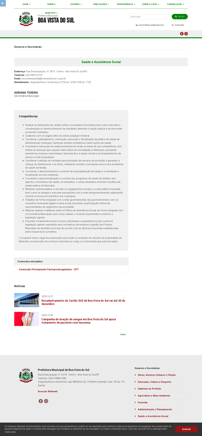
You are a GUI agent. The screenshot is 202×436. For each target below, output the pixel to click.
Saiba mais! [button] (10, 431)
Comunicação (175, 4)
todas (123, 335)
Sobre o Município (51, 6)
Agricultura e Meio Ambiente (152, 395)
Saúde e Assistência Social (151, 416)
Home (26, 4)
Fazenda (141, 402)
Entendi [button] (186, 429)
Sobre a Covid (150, 4)
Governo (76, 4)
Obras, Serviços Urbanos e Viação (155, 375)
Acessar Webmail (47, 391)
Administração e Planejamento (153, 409)
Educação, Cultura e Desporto (153, 382)
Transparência (125, 4)
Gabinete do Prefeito (148, 388)
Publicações (101, 4)
